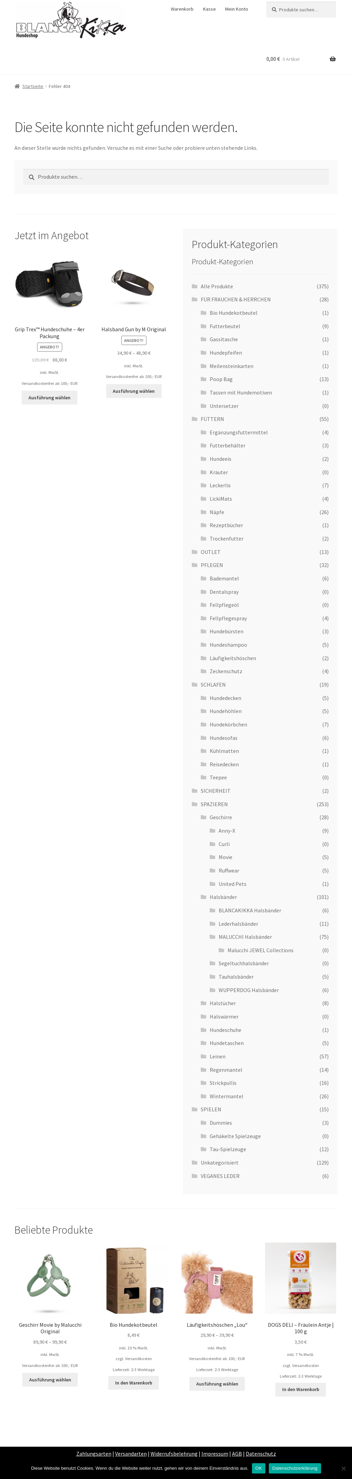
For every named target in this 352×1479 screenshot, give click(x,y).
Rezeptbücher (226, 525)
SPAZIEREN (214, 804)
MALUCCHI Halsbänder (245, 936)
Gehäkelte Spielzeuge (235, 1136)
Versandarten (131, 1453)
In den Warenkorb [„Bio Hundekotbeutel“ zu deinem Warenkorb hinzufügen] (133, 1383)
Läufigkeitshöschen (233, 658)
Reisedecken (224, 764)
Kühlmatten (224, 750)
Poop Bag (221, 379)
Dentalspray (224, 591)
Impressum (214, 1453)
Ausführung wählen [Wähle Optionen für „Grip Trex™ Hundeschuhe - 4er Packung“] (49, 397)
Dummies (221, 1122)
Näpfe (217, 512)
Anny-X (227, 830)
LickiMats (221, 498)
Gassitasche (224, 339)
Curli (224, 844)
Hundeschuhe (225, 1029)
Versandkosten (138, 1358)
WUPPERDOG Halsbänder (249, 990)
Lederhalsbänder (238, 923)
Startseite (32, 86)
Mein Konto (236, 9)
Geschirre (221, 817)
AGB (237, 1453)
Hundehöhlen (226, 711)
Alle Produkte (217, 286)
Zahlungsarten (93, 1453)
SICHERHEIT (216, 790)
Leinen (218, 1056)
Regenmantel (226, 1069)
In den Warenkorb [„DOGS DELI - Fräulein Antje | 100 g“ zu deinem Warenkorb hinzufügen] (300, 1389)
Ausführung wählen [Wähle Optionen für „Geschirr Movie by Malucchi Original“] (50, 1380)
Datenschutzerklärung (294, 1468)
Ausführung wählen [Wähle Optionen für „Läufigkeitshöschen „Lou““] (217, 1384)
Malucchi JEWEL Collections (261, 950)
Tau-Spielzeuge (228, 1149)
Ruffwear (229, 870)
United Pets (232, 883)
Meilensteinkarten (231, 366)
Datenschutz (261, 1453)
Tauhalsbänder (236, 976)
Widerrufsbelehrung (174, 1453)
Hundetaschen (227, 1042)
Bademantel (224, 578)
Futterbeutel (225, 326)
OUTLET (211, 551)
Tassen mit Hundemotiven (241, 392)
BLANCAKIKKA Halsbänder (250, 910)
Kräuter (219, 472)
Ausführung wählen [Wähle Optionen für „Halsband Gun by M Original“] (134, 391)
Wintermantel (226, 1096)
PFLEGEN (212, 564)
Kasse (209, 9)
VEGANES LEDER (220, 1175)
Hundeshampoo (228, 644)
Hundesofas (224, 737)
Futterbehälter (227, 445)
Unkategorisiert (220, 1162)
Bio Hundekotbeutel (233, 312)
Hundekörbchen (228, 724)
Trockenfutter (226, 538)
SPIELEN (211, 1109)
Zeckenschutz (226, 671)
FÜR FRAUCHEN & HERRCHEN (236, 299)
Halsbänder (223, 896)
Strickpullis (223, 1082)
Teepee (218, 777)
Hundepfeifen (226, 352)
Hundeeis (220, 458)
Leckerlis (220, 485)
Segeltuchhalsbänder (244, 963)
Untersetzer (224, 405)
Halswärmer (224, 1016)
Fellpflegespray (228, 618)
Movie (225, 857)
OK (258, 1468)
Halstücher (223, 1003)
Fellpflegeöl (224, 604)
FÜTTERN (212, 418)
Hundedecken (225, 697)
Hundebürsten (226, 631)
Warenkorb (182, 9)
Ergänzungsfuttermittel (239, 432)
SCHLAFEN (213, 684)
